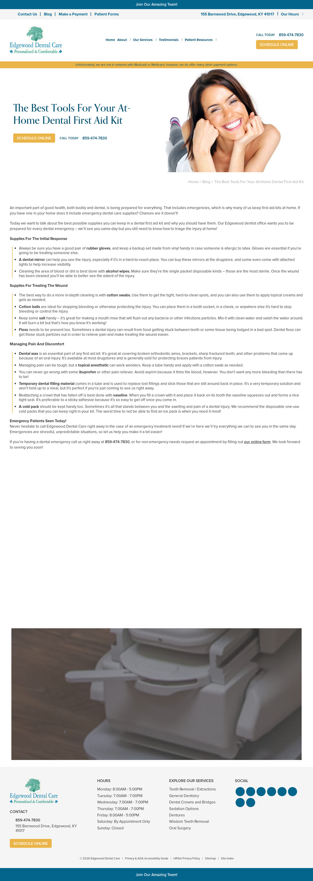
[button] (240, 791)
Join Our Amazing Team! (156, 4)
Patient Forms (106, 14)
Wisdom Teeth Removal (189, 821)
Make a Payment (73, 14)
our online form (257, 442)
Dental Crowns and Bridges (192, 802)
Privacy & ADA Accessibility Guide (146, 858)
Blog (48, 14)
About (122, 40)
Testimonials (168, 40)
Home (110, 39)
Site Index (227, 858)
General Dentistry (184, 796)
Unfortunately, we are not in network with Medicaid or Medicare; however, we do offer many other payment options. (156, 64)
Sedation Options (184, 809)
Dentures (177, 815)
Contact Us (27, 14)
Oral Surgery (180, 828)
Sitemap (210, 858)
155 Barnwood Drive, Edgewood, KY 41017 (237, 14)
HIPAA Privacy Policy (186, 858)
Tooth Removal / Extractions (192, 789)
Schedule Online (277, 45)
